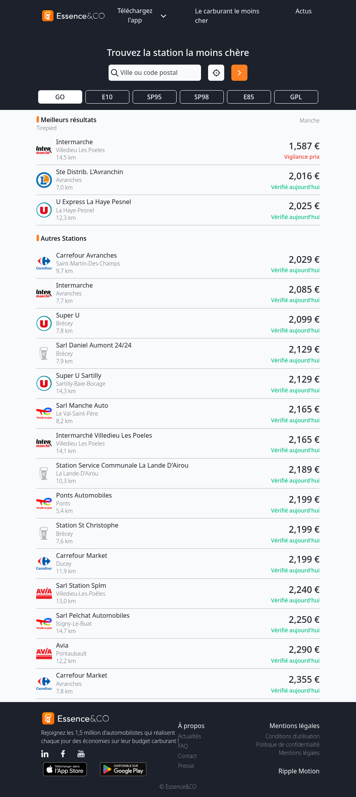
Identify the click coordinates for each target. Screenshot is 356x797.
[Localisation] (216, 73)
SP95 (154, 97)
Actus (303, 11)
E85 (248, 97)
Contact (187, 756)
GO (60, 97)
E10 (107, 97)
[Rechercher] (239, 73)
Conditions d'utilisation (293, 736)
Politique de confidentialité (287, 744)
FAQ (183, 746)
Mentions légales (299, 752)
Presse (186, 765)
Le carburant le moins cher (227, 16)
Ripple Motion (299, 771)
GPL (296, 97)
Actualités (189, 736)
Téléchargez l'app (142, 15)
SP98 (201, 97)
